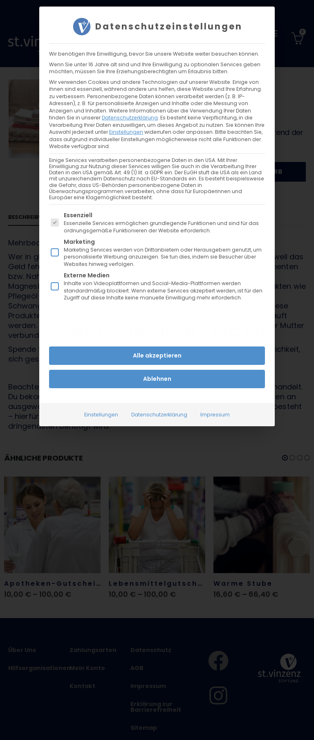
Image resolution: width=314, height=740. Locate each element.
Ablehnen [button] (157, 378)
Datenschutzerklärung (130, 117)
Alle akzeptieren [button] (157, 355)
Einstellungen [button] (126, 131)
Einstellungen (101, 414)
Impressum (215, 414)
